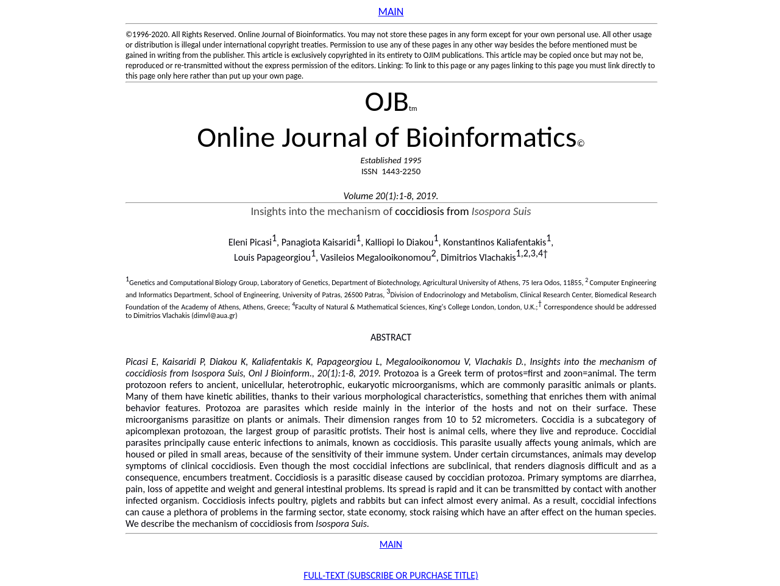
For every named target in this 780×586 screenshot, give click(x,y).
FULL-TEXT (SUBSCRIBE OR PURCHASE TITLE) (390, 575)
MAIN (391, 544)
